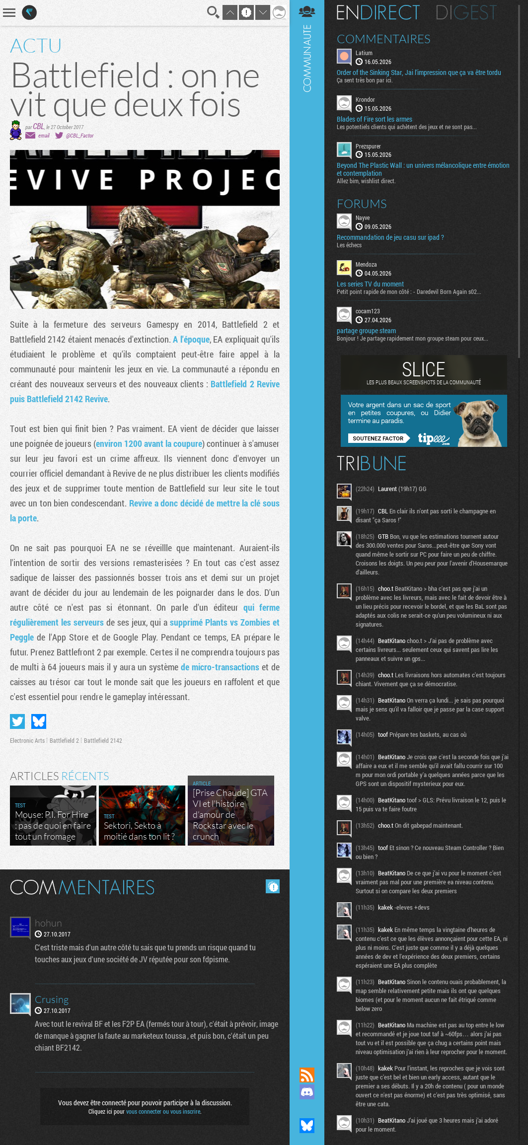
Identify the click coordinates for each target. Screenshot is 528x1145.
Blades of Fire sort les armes (374, 119)
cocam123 (368, 311)
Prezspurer (368, 146)
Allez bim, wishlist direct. (366, 181)
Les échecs (349, 245)
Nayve (363, 217)
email (43, 135)
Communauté (307, 524)
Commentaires (384, 38)
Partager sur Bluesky (38, 721)
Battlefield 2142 (103, 740)
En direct (378, 12)
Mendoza (366, 264)
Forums (362, 203)
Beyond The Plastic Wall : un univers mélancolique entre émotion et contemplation (423, 169)
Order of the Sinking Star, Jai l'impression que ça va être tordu (419, 72)
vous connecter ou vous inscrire (163, 1111)
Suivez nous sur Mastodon (307, 1108)
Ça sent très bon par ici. (365, 80)
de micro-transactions (220, 667)
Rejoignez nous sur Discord (307, 1091)
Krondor (365, 99)
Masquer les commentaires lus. (273, 886)
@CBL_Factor (79, 135)
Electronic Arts (27, 740)
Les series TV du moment (370, 284)
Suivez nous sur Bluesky (307, 1125)
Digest (466, 12)
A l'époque (191, 339)
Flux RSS (307, 1075)
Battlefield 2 (64, 740)
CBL (38, 126)
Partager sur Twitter (17, 721)
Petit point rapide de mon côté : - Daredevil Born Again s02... (409, 291)
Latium (364, 53)
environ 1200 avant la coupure (149, 443)
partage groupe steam (366, 331)
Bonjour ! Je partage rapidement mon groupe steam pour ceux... (412, 338)
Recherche (213, 12)
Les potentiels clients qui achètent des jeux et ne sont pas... (407, 127)
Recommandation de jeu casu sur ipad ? (390, 237)
